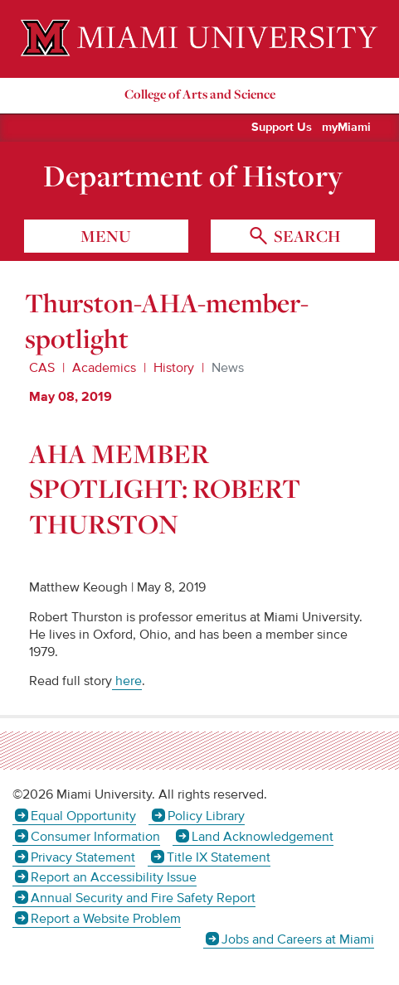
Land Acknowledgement (262, 836)
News (228, 368)
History (173, 368)
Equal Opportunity (83, 816)
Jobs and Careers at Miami (297, 939)
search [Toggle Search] (305, 236)
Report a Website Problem (106, 918)
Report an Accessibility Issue (114, 877)
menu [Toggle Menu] (105, 236)
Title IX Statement (218, 857)
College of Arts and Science (199, 94)
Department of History (193, 176)
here (127, 681)
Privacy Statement (83, 857)
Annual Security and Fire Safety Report (143, 898)
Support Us (281, 127)
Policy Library (206, 816)
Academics (104, 368)
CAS (42, 368)
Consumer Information (95, 836)
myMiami (346, 127)
